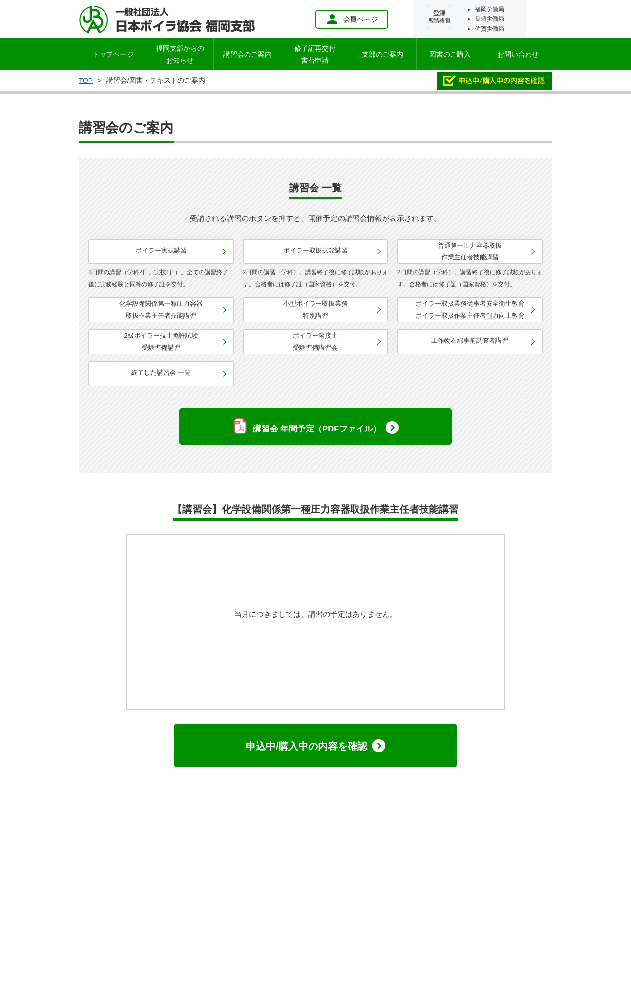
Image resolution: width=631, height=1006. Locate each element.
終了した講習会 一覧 (161, 372)
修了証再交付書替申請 (315, 54)
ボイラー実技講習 (161, 250)
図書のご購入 (450, 54)
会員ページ (352, 19)
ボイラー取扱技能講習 (315, 250)
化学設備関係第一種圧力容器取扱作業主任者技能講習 (161, 309)
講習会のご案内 (247, 54)
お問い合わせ (518, 54)
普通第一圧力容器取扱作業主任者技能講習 (470, 251)
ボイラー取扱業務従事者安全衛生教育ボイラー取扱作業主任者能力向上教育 (470, 309)
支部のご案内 (382, 54)
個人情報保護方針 (212, 864)
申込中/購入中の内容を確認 (306, 746)
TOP (86, 80)
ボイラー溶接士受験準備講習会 (315, 341)
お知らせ (180, 54)
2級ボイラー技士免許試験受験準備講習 (161, 341)
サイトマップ (273, 864)
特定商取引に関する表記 (398, 864)
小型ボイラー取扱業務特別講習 (315, 309)
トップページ (113, 54)
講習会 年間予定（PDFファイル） (317, 428)
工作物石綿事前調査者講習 (469, 340)
